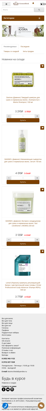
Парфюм (5, 330)
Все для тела (7, 321)
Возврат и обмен (8, 352)
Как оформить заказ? (10, 345)
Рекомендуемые (10, 46)
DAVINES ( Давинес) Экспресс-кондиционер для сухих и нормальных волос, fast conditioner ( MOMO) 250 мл (23, 223)
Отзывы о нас (7, 350)
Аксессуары (6, 335)
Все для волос (7, 318)
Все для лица (7, 323)
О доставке (6, 343)
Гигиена (5, 328)
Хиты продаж (28, 51)
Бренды (5, 355)
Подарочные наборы (10, 332)
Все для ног (6, 325)
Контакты (6, 338)
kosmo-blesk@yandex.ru (17, 371)
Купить (23, 120)
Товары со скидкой (11, 51)
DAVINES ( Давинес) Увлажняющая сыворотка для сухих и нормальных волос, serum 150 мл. (23, 160)
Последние (25, 46)
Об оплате (6, 341)
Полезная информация (11, 348)
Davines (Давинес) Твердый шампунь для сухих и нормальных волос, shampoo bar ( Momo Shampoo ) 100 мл (23, 99)
